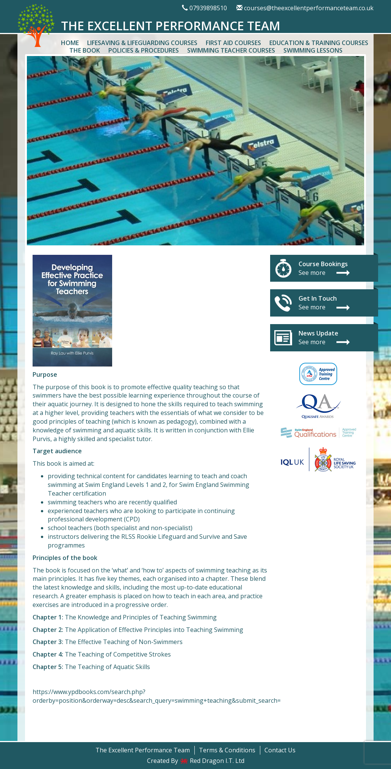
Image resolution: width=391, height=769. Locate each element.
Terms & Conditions (227, 750)
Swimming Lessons (313, 50)
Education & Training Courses (318, 43)
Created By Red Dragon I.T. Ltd (195, 761)
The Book (84, 50)
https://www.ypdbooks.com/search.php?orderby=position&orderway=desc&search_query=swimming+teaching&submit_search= (157, 696)
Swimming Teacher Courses (231, 50)
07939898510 (208, 8)
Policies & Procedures (143, 50)
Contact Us (280, 750)
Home (70, 43)
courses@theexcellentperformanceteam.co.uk (309, 8)
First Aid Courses (233, 43)
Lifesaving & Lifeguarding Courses (142, 43)
